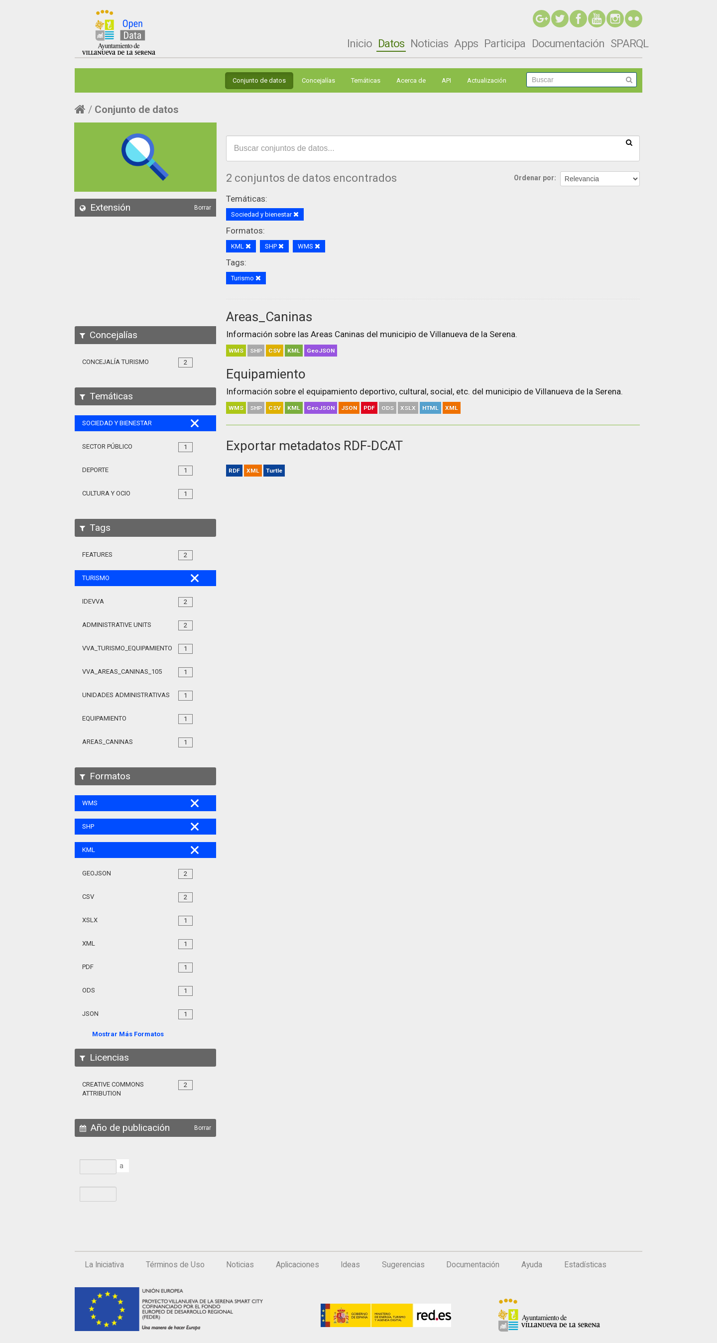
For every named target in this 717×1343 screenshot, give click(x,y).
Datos (391, 43)
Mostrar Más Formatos (128, 1034)
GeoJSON (321, 350)
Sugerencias (403, 1264)
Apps (466, 43)
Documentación (568, 43)
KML (293, 350)
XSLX (408, 407)
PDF (369, 407)
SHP (256, 350)
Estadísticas (585, 1264)
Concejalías (318, 80)
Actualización (486, 80)
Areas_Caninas (269, 316)
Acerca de (411, 80)
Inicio (359, 43)
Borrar (202, 207)
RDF (234, 470)
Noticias (429, 43)
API (446, 80)
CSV (274, 350)
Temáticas (365, 80)
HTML (430, 407)
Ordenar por (534, 178)
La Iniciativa (104, 1264)
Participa (504, 43)
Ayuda (531, 1264)
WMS (236, 350)
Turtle (274, 470)
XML (451, 407)
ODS (387, 407)
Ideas (350, 1264)
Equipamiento (266, 373)
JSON (349, 407)
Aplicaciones (297, 1264)
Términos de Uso (175, 1264)
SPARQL (629, 43)
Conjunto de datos (259, 80)
